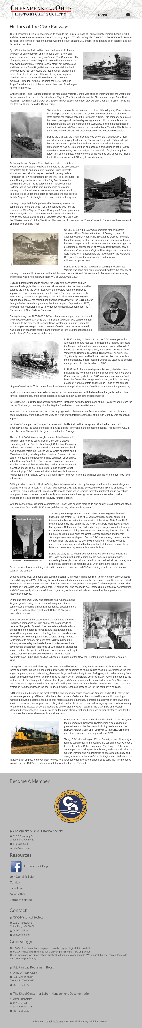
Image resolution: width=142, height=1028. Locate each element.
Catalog (15, 882)
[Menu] (114, 14)
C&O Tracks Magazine (26, 951)
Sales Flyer (17, 888)
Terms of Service (21, 899)
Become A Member (30, 781)
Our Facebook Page (29, 866)
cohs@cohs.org (19, 848)
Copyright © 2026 (54, 1021)
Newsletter (17, 894)
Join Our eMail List (22, 876)
